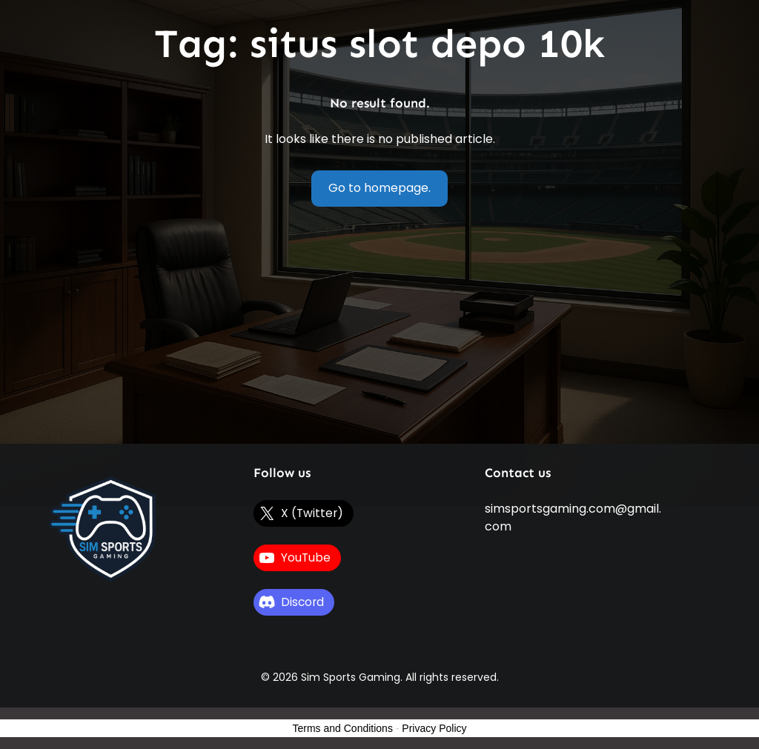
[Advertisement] (380, 332)
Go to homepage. (379, 187)
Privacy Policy (434, 728)
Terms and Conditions (343, 728)
